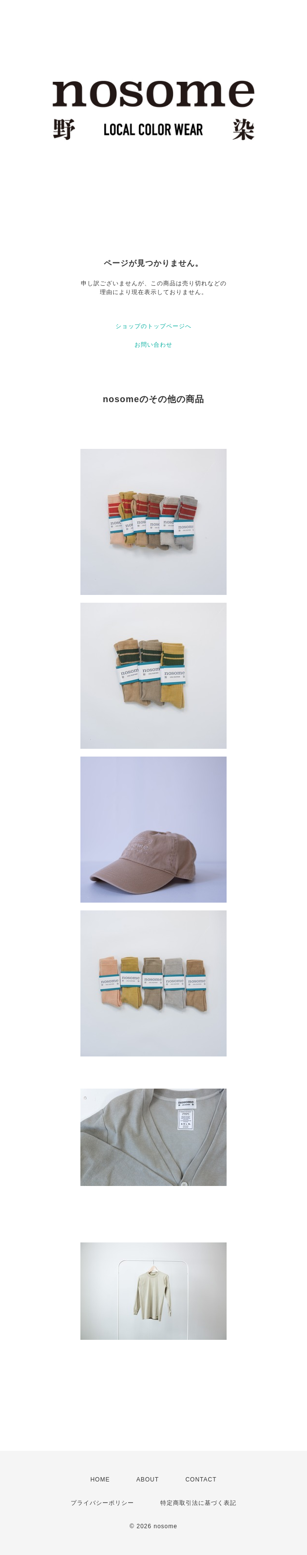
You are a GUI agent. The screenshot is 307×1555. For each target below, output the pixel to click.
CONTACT (200, 1479)
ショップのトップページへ (153, 326)
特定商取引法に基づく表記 (198, 1502)
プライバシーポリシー (102, 1502)
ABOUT (147, 1479)
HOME (100, 1479)
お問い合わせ (153, 344)
